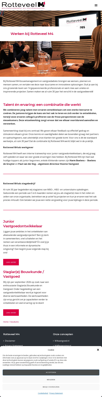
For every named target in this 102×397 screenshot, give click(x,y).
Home (5, 322)
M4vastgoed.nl (62, 340)
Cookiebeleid (43, 393)
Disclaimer (10, 340)
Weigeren (51, 380)
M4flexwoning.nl (63, 345)
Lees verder (11, 262)
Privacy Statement (56, 393)
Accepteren (51, 372)
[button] (98, 349)
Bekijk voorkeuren (51, 387)
